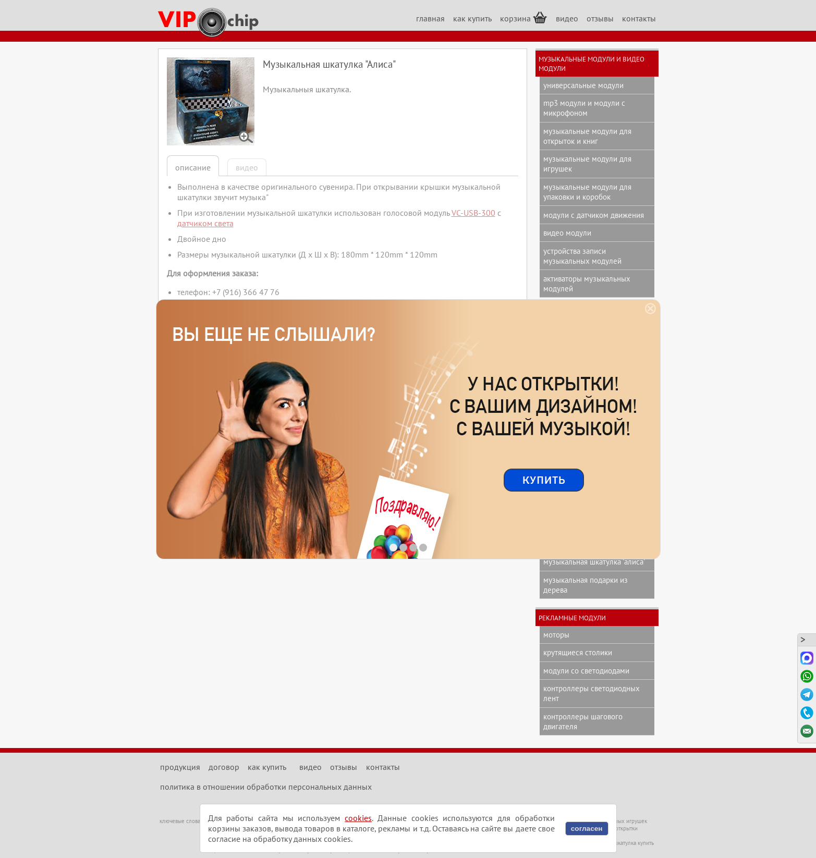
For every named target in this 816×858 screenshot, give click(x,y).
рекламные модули (572, 617)
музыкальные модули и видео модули (591, 63)
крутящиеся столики (577, 652)
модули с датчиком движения (593, 215)
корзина (523, 17)
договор (224, 767)
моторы (556, 635)
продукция (180, 767)
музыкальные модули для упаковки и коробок (587, 192)
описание (193, 167)
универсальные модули (583, 85)
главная (430, 18)
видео (567, 18)
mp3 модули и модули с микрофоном (584, 108)
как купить (472, 18)
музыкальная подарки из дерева (585, 585)
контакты (639, 18)
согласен (587, 828)
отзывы (600, 18)
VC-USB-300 (473, 212)
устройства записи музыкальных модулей (582, 256)
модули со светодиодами (586, 671)
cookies (358, 818)
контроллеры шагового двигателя (583, 721)
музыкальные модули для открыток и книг (587, 136)
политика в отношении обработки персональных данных (266, 786)
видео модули (567, 233)
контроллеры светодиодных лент (591, 693)
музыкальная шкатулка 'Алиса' (594, 562)
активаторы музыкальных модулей (586, 283)
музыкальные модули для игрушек (587, 164)
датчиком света (205, 223)
